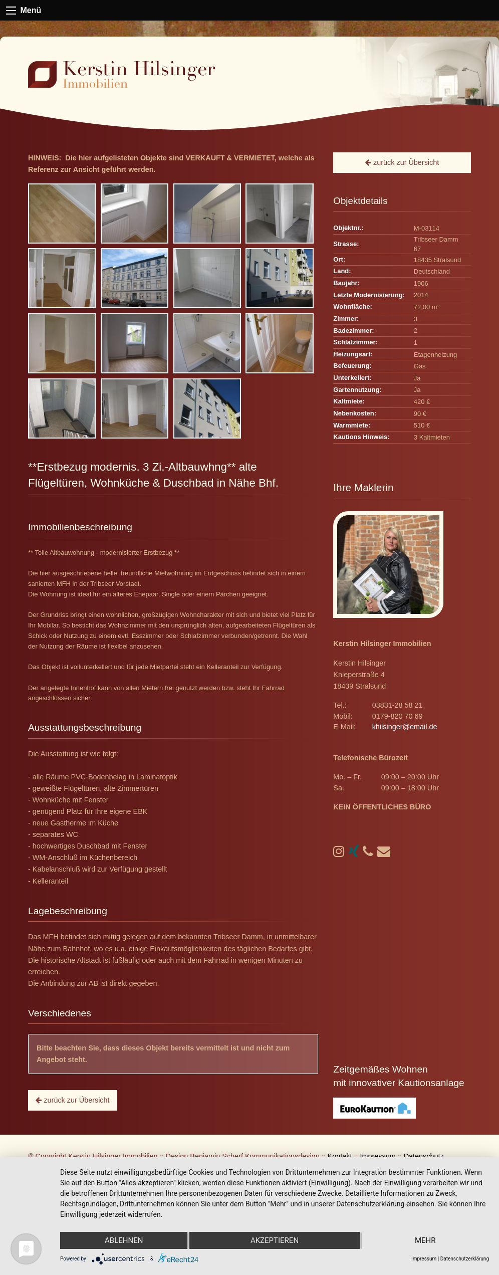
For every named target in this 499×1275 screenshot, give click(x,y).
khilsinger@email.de (404, 727)
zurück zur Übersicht (72, 1100)
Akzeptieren (275, 1240)
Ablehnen (124, 1240)
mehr (425, 1240)
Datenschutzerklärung (464, 1258)
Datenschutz (424, 1156)
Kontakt (340, 1156)
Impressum (378, 1156)
